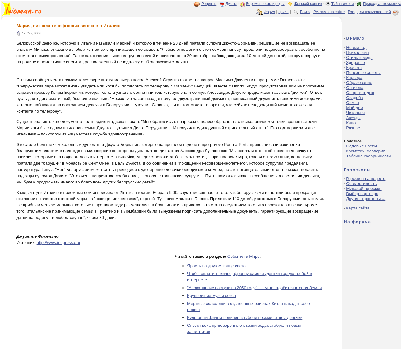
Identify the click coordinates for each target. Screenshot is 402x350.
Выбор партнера (362, 193)
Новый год (356, 47)
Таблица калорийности (368, 156)
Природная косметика (382, 4)
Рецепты (208, 4)
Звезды (353, 117)
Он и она (354, 87)
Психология (357, 52)
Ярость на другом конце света (216, 265)
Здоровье (355, 62)
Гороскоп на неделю (365, 178)
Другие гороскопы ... (365, 198)
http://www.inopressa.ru (58, 242)
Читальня (355, 112)
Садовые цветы (361, 146)
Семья (352, 102)
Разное (353, 127)
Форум (269, 12)
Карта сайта (357, 208)
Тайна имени (342, 4)
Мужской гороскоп (363, 188)
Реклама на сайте (329, 12)
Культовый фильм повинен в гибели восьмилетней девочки (244, 317)
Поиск (305, 12)
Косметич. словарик (365, 151)
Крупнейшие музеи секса (211, 295)
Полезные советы (363, 72)
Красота (354, 67)
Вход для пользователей (374, 12)
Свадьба (354, 97)
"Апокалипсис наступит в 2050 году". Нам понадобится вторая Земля (254, 287)
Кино (351, 122)
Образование (359, 82)
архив (283, 12)
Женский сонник (308, 4)
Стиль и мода (359, 57)
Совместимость (361, 183)
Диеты (231, 4)
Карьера (354, 77)
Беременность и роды (265, 4)
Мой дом (354, 107)
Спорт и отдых (360, 92)
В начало (355, 38)
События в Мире (243, 256)
